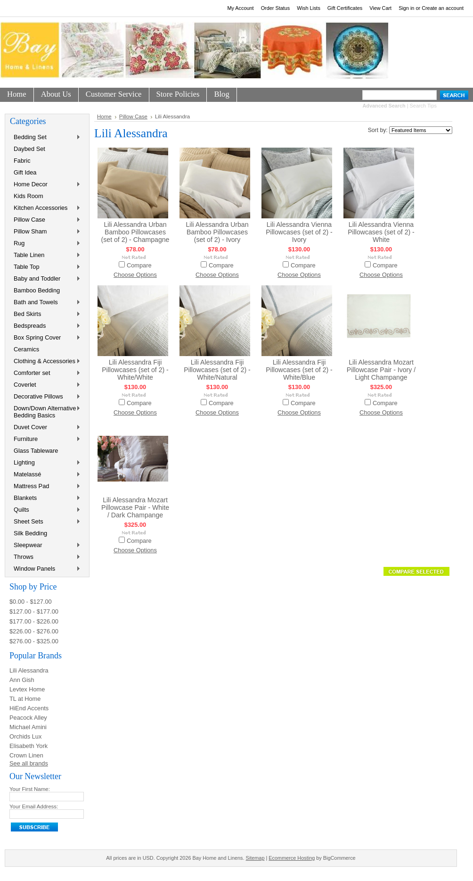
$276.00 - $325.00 (33, 641)
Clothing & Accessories (45, 361)
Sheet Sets (45, 522)
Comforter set (45, 373)
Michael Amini (28, 727)
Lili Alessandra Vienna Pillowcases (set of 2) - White (381, 232)
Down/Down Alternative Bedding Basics (45, 412)
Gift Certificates (344, 8)
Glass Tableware (36, 450)
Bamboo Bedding (37, 290)
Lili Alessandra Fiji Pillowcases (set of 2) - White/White (135, 369)
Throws (45, 557)
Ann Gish (21, 679)
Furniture (45, 439)
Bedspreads (45, 326)
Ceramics (26, 349)
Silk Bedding (30, 533)
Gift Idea (25, 172)
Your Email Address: (33, 806)
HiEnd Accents (29, 708)
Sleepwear (45, 545)
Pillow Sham (45, 232)
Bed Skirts (45, 314)
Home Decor (45, 185)
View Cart (380, 8)
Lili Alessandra (29, 670)
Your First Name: (29, 789)
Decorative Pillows (45, 397)
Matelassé (45, 475)
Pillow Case (45, 220)
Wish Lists (308, 8)
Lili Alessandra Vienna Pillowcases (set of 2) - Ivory (299, 232)
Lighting (45, 463)
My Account (240, 8)
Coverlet (45, 385)
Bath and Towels (45, 303)
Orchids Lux (25, 736)
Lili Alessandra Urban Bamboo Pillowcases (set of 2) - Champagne (135, 232)
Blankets (45, 498)
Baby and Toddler (45, 279)
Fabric (22, 160)
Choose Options (135, 274)
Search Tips (423, 105)
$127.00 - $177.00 (33, 611)
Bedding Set (45, 137)
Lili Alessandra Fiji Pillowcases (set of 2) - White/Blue (299, 369)
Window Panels (45, 569)
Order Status (275, 8)
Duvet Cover (45, 428)
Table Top (45, 267)
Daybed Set (29, 148)
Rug (45, 244)
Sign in (406, 8)
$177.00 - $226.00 (33, 621)
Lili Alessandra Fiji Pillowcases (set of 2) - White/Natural (217, 369)
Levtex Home (27, 689)
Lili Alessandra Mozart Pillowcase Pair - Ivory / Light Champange (381, 369)
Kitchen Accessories (45, 208)
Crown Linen (26, 755)
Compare (139, 265)
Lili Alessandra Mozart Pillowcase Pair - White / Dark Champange (135, 507)
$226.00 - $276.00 (33, 631)
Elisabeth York (28, 745)
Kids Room (28, 195)
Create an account (443, 8)
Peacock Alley (28, 717)
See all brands (28, 763)
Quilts (45, 510)
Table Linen (45, 255)
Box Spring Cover (45, 338)
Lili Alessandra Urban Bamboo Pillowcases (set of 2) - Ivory (217, 232)
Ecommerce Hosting (292, 858)
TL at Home (25, 698)
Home (104, 116)
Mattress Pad (45, 486)
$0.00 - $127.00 (30, 601)
